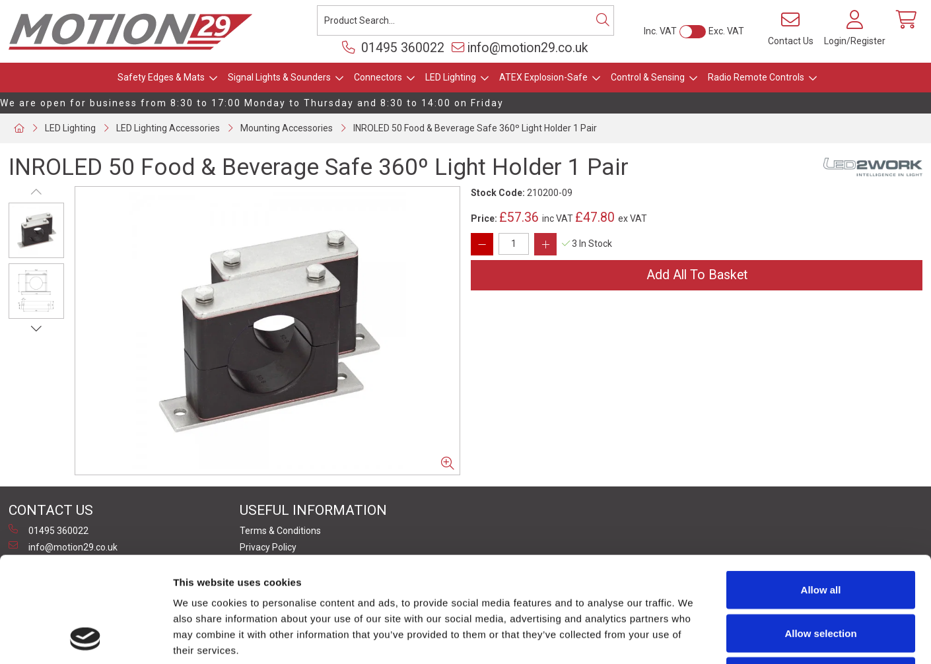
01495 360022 (393, 47)
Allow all (821, 490)
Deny (821, 577)
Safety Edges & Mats (161, 77)
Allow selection (820, 534)
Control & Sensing (648, 77)
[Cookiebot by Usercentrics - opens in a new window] (85, 638)
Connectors (378, 77)
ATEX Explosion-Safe (543, 77)
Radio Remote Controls (756, 77)
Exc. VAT (726, 31)
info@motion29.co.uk (520, 47)
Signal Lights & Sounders (279, 77)
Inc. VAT (660, 31)
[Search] (602, 20)
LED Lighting (450, 77)
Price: (484, 218)
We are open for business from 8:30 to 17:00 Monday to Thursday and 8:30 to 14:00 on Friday (252, 103)
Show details (693, 638)
